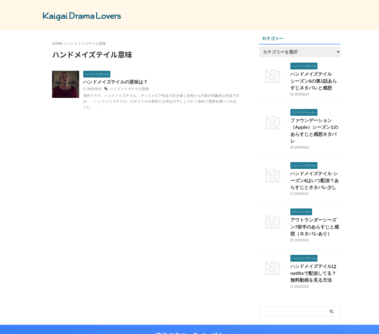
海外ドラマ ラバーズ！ (189, 316)
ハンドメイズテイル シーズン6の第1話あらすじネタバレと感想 (315, 80)
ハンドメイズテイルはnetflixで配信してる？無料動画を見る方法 (315, 255)
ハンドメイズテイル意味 (128, 89)
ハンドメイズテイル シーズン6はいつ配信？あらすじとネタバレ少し (314, 167)
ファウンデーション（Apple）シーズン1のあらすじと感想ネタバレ (314, 123)
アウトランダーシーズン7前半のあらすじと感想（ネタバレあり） (315, 211)
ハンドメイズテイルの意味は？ (113, 82)
